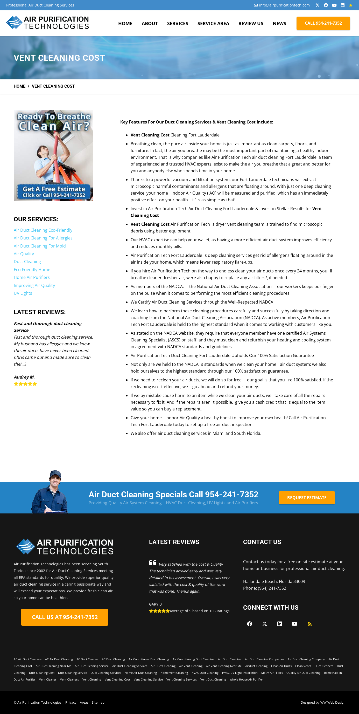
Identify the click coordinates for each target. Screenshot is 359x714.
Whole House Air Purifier (246, 679)
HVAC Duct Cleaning (205, 673)
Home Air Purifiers (32, 277)
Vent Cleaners (69, 679)
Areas (84, 702)
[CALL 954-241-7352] (323, 23)
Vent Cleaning (91, 679)
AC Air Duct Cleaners (27, 659)
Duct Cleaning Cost (41, 673)
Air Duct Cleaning (229, 659)
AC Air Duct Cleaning (59, 659)
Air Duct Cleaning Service (92, 666)
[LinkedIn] (342, 5)
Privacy (70, 702)
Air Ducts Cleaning (163, 666)
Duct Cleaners (324, 666)
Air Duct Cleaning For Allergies (43, 238)
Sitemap (98, 702)
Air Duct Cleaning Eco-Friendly (43, 230)
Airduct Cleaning (256, 666)
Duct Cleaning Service (72, 673)
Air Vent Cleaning (190, 666)
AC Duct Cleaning (113, 659)
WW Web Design (333, 702)
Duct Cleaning (27, 261)
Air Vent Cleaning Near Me (224, 666)
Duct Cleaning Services (106, 673)
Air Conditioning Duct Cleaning (193, 659)
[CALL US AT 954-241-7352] (64, 617)
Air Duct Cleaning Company (306, 659)
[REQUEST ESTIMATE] (307, 497)
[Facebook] (326, 5)
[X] (317, 5)
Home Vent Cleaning (174, 673)
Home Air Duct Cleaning (141, 673)
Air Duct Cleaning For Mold (40, 246)
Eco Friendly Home (32, 269)
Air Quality (24, 254)
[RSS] (351, 5)
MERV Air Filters (272, 673)
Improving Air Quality (34, 285)
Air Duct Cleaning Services (129, 666)
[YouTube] (334, 5)
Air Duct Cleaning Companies (264, 659)
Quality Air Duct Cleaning (303, 673)
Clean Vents (303, 666)
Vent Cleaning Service (148, 679)
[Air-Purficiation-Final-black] (48, 23)
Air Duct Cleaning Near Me (53, 666)
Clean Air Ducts (281, 666)
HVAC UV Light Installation (240, 673)
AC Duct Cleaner (87, 659)
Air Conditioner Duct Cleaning (149, 659)
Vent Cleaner (48, 679)
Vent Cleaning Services (181, 679)
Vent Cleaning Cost (117, 679)
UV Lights (23, 293)
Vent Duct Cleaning (213, 679)
